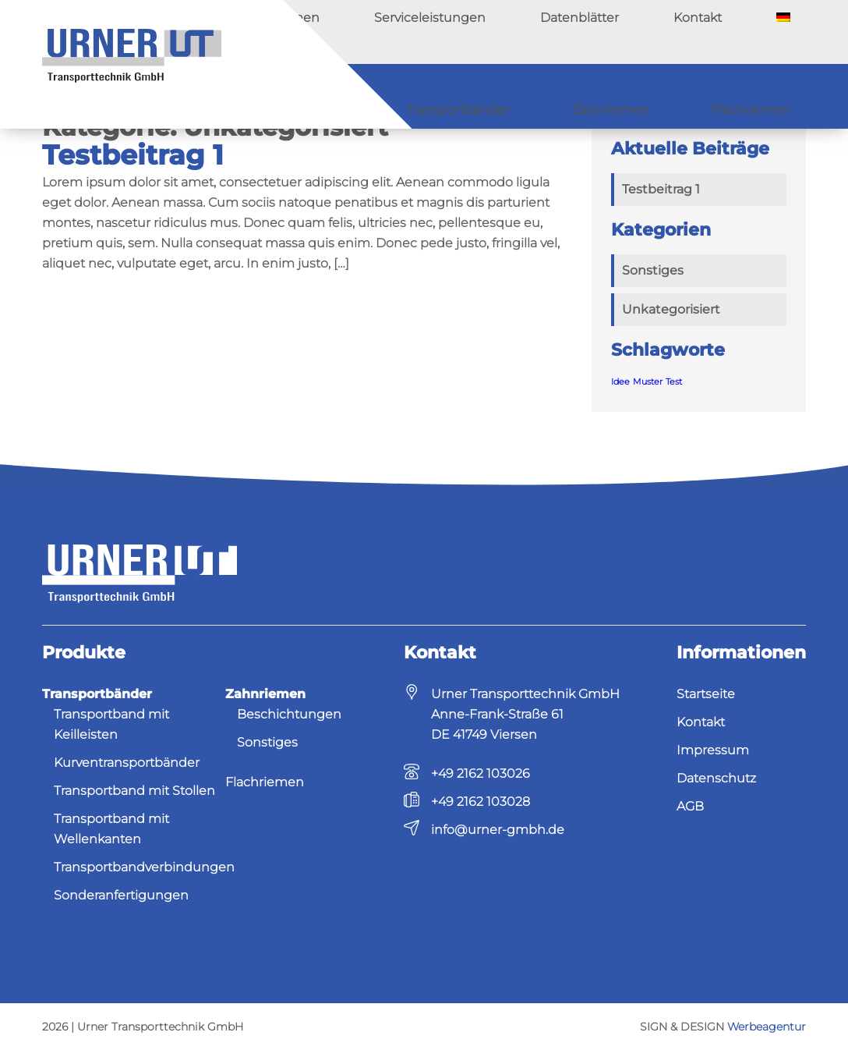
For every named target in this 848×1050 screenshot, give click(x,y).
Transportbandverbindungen (144, 867)
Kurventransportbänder (127, 762)
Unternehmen (450, 32)
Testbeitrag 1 (133, 155)
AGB (690, 806)
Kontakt (746, 32)
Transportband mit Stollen (134, 790)
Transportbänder (503, 96)
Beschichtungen (289, 714)
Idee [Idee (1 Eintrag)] (620, 382)
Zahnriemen (639, 96)
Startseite (706, 693)
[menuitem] (799, 32)
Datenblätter (666, 32)
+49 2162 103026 (480, 773)
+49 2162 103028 (480, 801)
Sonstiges (653, 270)
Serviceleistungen (559, 32)
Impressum (713, 750)
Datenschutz (716, 778)
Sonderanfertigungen (121, 895)
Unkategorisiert (671, 309)
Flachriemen (760, 96)
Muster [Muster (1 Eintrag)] (647, 382)
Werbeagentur (766, 1027)
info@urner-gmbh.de (497, 829)
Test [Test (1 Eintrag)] (674, 382)
